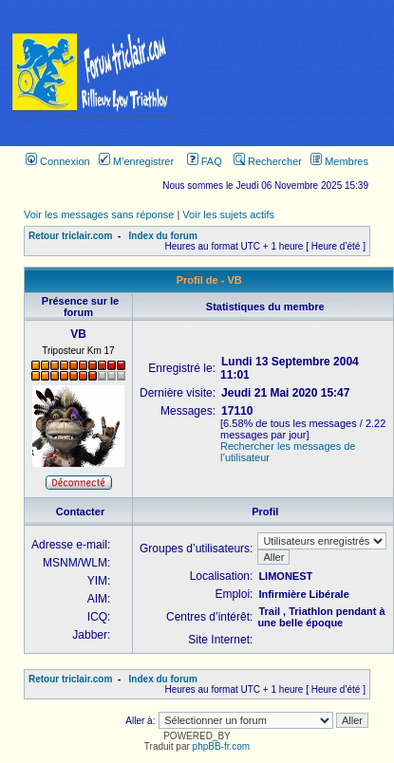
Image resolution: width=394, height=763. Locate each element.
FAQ (204, 161)
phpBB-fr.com (222, 746)
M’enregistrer (136, 161)
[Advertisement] (288, 73)
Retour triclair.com (70, 236)
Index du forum (163, 236)
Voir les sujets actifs (228, 214)
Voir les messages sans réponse (99, 214)
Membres (339, 161)
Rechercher (268, 161)
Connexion (58, 161)
